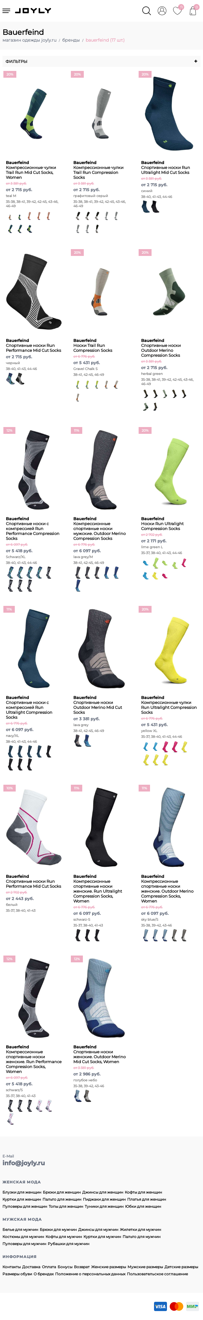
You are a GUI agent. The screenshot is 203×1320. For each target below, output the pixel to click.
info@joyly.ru (23, 1163)
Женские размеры (108, 1266)
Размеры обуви (17, 1274)
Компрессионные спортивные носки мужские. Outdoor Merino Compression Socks (99, 528)
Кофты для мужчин (64, 1236)
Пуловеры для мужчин (24, 1243)
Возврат (82, 1266)
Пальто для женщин (62, 1199)
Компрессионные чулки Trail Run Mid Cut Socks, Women (31, 170)
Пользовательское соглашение (157, 1274)
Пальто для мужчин (141, 1236)
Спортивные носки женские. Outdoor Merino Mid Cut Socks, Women (99, 1054)
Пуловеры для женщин (24, 1206)
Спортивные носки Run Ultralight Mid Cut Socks (165, 167)
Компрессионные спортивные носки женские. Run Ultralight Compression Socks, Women (97, 888)
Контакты (11, 1266)
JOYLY (33, 10)
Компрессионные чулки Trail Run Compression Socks (98, 170)
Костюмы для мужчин (23, 1236)
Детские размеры (181, 1266)
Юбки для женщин (143, 1206)
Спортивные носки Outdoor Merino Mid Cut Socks (97, 705)
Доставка (31, 1266)
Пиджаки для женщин (104, 1199)
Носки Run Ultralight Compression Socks (162, 523)
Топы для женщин (66, 1206)
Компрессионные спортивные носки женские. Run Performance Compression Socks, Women (34, 1059)
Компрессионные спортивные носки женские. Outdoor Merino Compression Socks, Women (167, 888)
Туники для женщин (104, 1206)
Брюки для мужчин (58, 1229)
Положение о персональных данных (90, 1274)
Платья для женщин (146, 1199)
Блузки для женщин (21, 1192)
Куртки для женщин (21, 1199)
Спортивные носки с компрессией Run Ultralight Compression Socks (29, 707)
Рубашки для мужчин (68, 1243)
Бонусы (65, 1266)
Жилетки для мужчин (140, 1229)
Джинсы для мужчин (98, 1229)
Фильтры (101, 61)
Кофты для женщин (143, 1192)
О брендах (44, 1274)
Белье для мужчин (20, 1229)
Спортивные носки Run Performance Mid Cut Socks (33, 345)
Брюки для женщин (62, 1192)
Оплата (49, 1266)
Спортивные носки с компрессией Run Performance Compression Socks (32, 528)
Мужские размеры (145, 1266)
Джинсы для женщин (102, 1192)
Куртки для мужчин (102, 1236)
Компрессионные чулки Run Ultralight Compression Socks (169, 705)
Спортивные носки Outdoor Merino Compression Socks (161, 348)
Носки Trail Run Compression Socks (92, 345)
